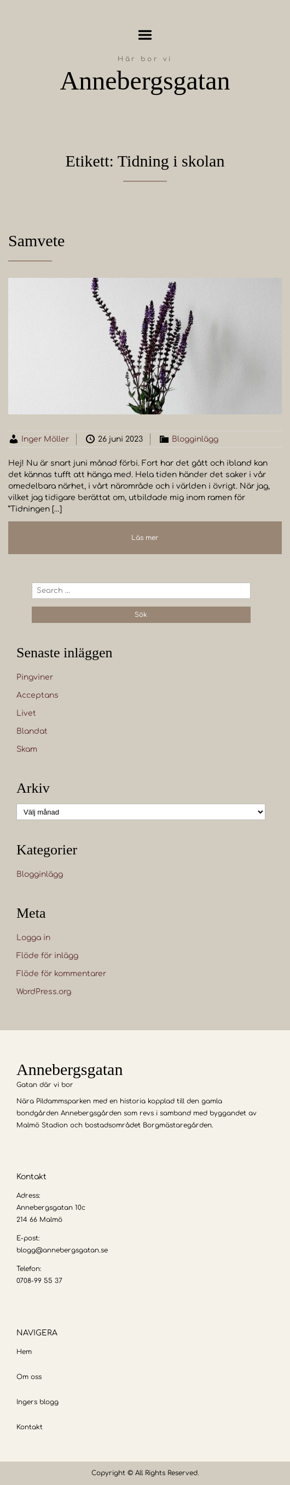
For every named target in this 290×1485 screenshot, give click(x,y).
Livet (26, 713)
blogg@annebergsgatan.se (62, 1250)
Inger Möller (45, 439)
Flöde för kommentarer (61, 974)
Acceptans (37, 695)
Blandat (32, 731)
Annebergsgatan (145, 80)
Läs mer (145, 538)
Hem (24, 1352)
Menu (145, 35)
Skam (26, 749)
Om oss (29, 1377)
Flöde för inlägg (47, 956)
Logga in (33, 938)
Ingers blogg (37, 1402)
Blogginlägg (195, 439)
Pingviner (34, 677)
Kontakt (29, 1427)
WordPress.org (43, 992)
